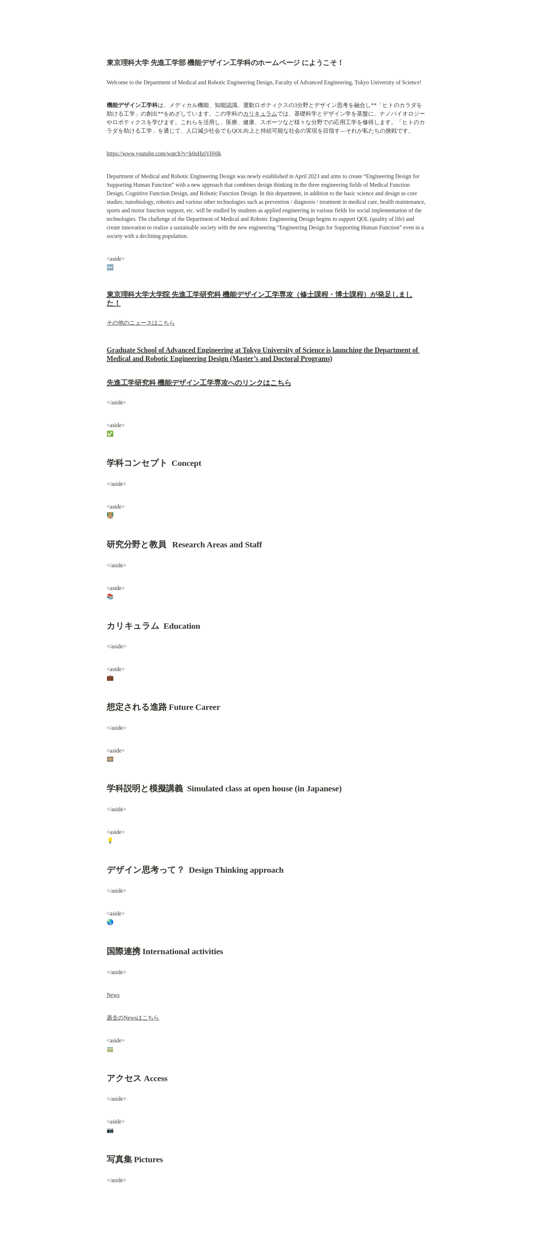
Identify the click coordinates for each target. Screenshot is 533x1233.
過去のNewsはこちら (133, 1018)
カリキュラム (260, 114)
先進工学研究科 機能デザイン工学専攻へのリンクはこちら (199, 383)
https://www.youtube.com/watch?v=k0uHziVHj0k (164, 153)
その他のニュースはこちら (141, 323)
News (113, 995)
